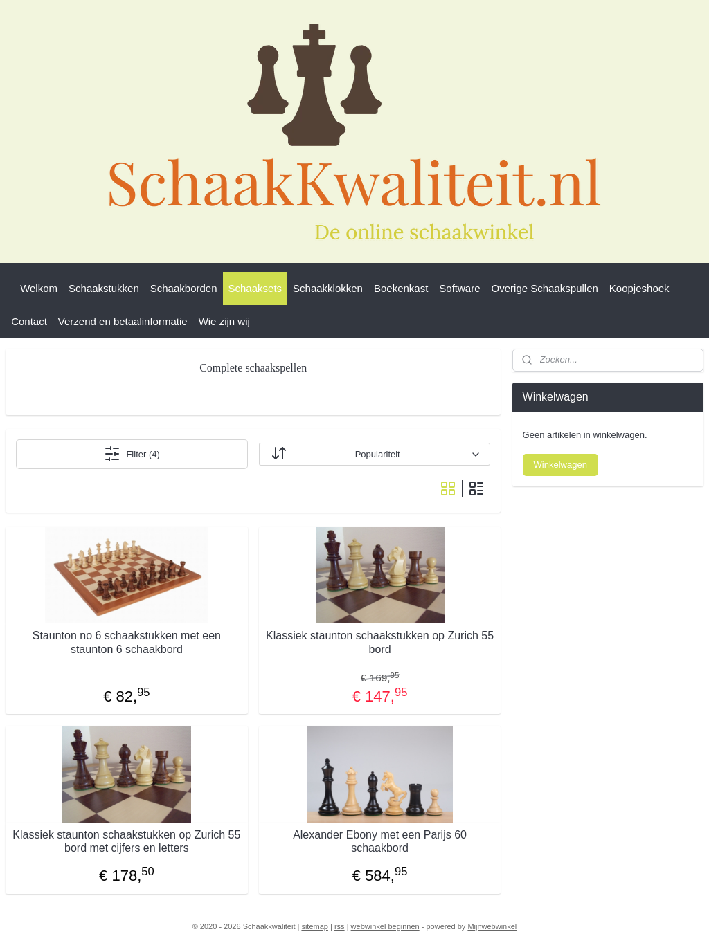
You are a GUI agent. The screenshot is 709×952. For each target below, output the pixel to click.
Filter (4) (131, 454)
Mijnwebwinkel (492, 926)
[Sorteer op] (375, 454)
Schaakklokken (328, 288)
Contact (29, 321)
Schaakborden (183, 288)
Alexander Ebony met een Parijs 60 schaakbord (380, 841)
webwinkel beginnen (385, 926)
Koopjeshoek (639, 288)
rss (339, 926)
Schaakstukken (104, 288)
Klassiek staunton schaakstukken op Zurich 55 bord (380, 642)
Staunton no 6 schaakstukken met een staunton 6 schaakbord (127, 642)
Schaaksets (255, 288)
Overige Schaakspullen (545, 288)
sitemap (314, 926)
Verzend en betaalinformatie (123, 321)
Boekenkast (401, 288)
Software (459, 288)
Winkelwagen (560, 464)
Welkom (38, 288)
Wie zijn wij (224, 321)
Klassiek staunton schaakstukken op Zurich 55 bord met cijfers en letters (126, 841)
